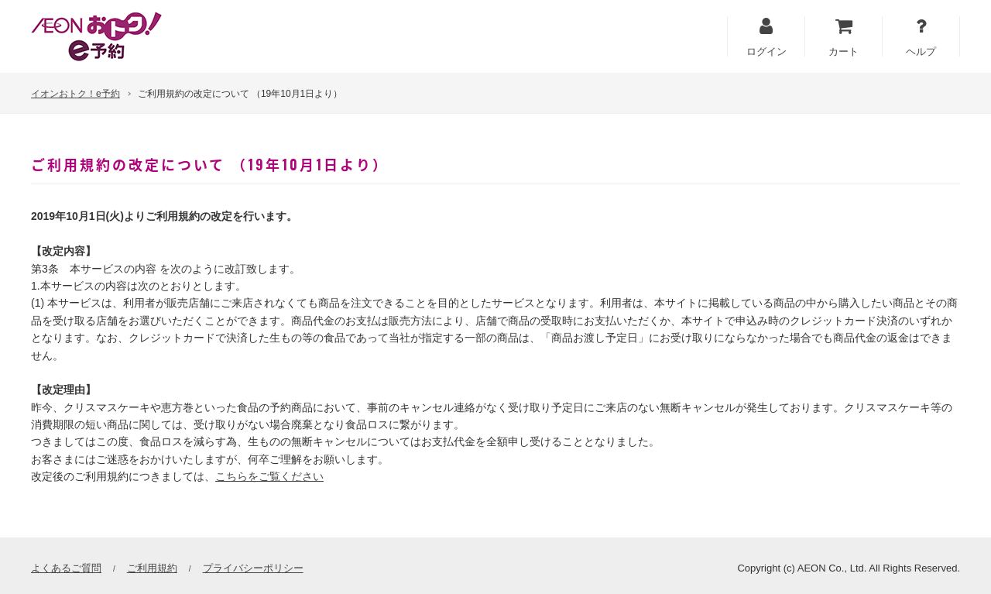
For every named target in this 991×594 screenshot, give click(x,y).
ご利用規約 (152, 568)
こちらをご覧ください (269, 476)
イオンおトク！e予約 (75, 93)
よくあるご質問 (66, 568)
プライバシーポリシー (253, 568)
